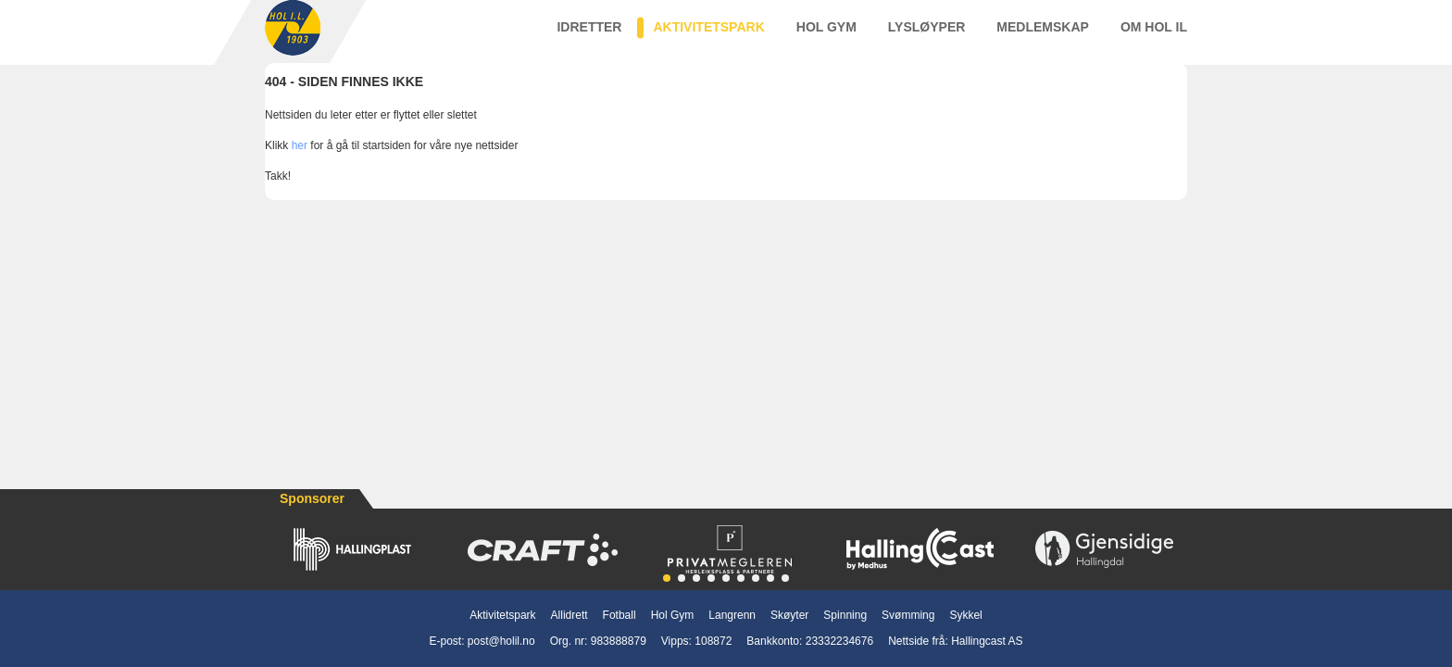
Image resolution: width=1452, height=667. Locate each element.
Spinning (845, 615)
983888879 (618, 641)
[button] (666, 578)
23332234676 (839, 641)
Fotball (619, 615)
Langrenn (732, 615)
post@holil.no (501, 641)
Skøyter (789, 615)
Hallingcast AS (986, 641)
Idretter (589, 36)
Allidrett (569, 615)
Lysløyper (927, 36)
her (299, 163)
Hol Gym (826, 36)
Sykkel (965, 615)
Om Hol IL (1153, 36)
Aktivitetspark (708, 36)
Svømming (908, 615)
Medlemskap (1042, 36)
